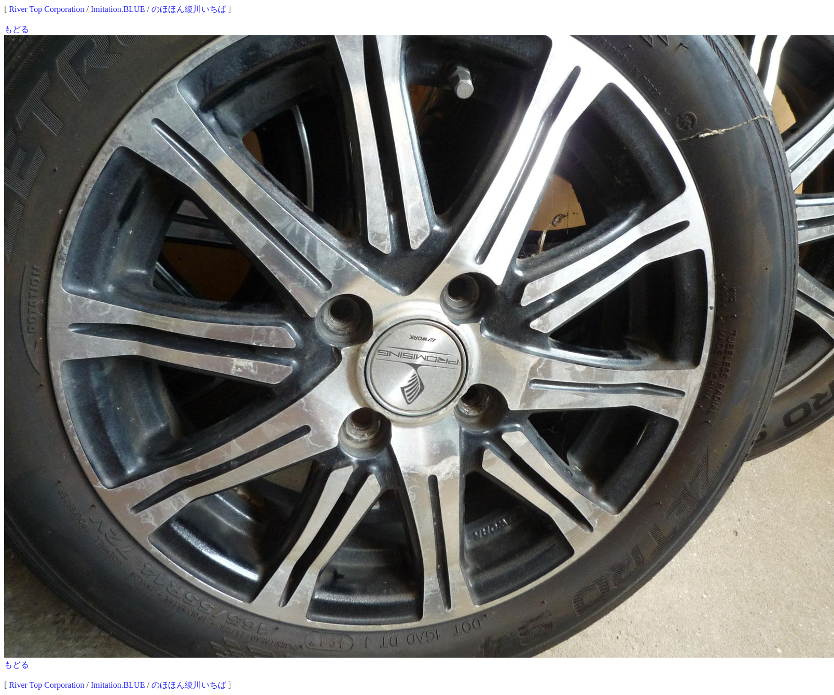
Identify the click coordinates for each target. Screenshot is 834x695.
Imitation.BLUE (118, 9)
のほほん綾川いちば (188, 9)
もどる (16, 29)
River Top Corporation (46, 9)
